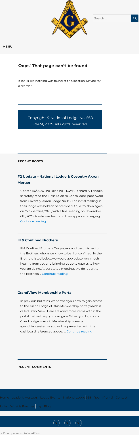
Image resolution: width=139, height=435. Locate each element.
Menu (8, 46)
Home (4, 397)
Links (4, 406)
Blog (47, 406)
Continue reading (33, 221)
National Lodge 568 (77, 397)
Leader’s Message (24, 397)
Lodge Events (50, 397)
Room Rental (103, 397)
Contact (121, 397)
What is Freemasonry (25, 406)
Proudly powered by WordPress (21, 433)
